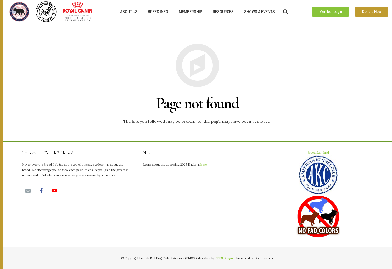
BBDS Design (224, 258)
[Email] (28, 190)
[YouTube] (54, 190)
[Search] (286, 12)
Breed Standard (318, 195)
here (203, 164)
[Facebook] (41, 190)
